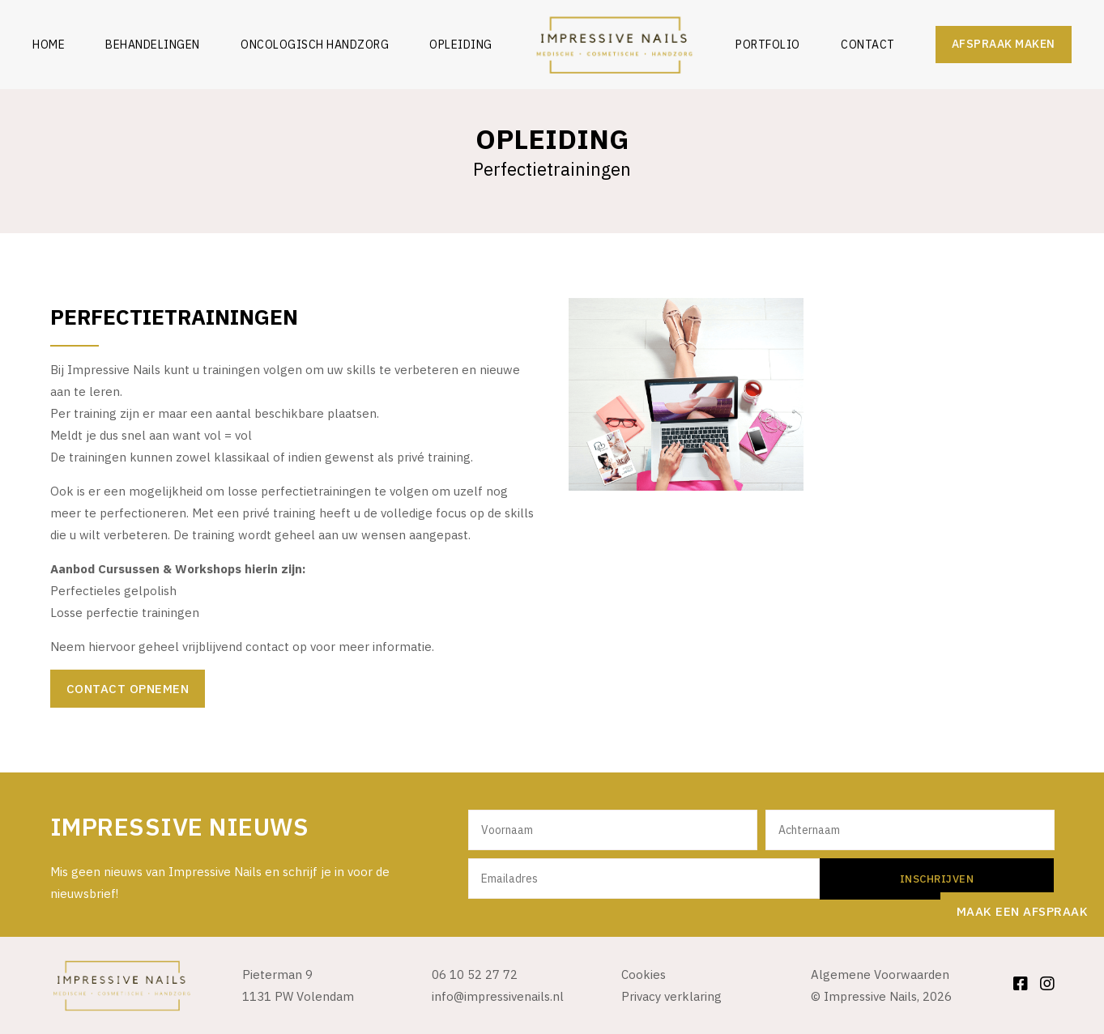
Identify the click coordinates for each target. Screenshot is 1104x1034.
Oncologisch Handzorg (315, 44)
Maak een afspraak (1023, 911)
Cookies (643, 974)
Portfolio (767, 44)
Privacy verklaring (671, 996)
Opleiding (460, 44)
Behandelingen (152, 44)
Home (48, 44)
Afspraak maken (1003, 43)
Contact (868, 44)
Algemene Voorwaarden (880, 974)
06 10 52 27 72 (475, 974)
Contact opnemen (128, 688)
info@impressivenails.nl (498, 996)
